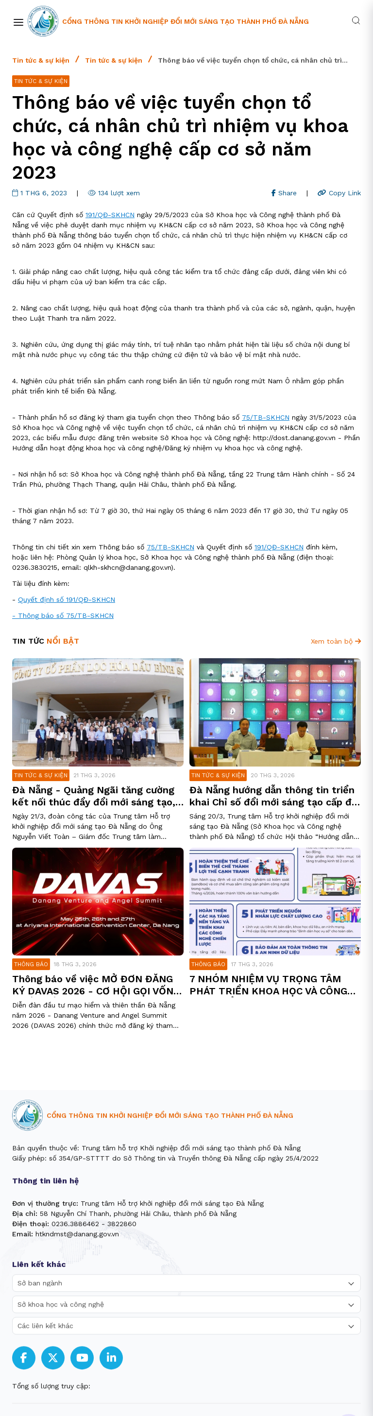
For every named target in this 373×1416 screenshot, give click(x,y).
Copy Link (339, 193)
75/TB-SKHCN (265, 417)
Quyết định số (42, 599)
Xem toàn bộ (336, 641)
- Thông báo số (39, 615)
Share (284, 193)
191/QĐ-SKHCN (110, 215)
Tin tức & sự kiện (40, 60)
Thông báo (31, 964)
